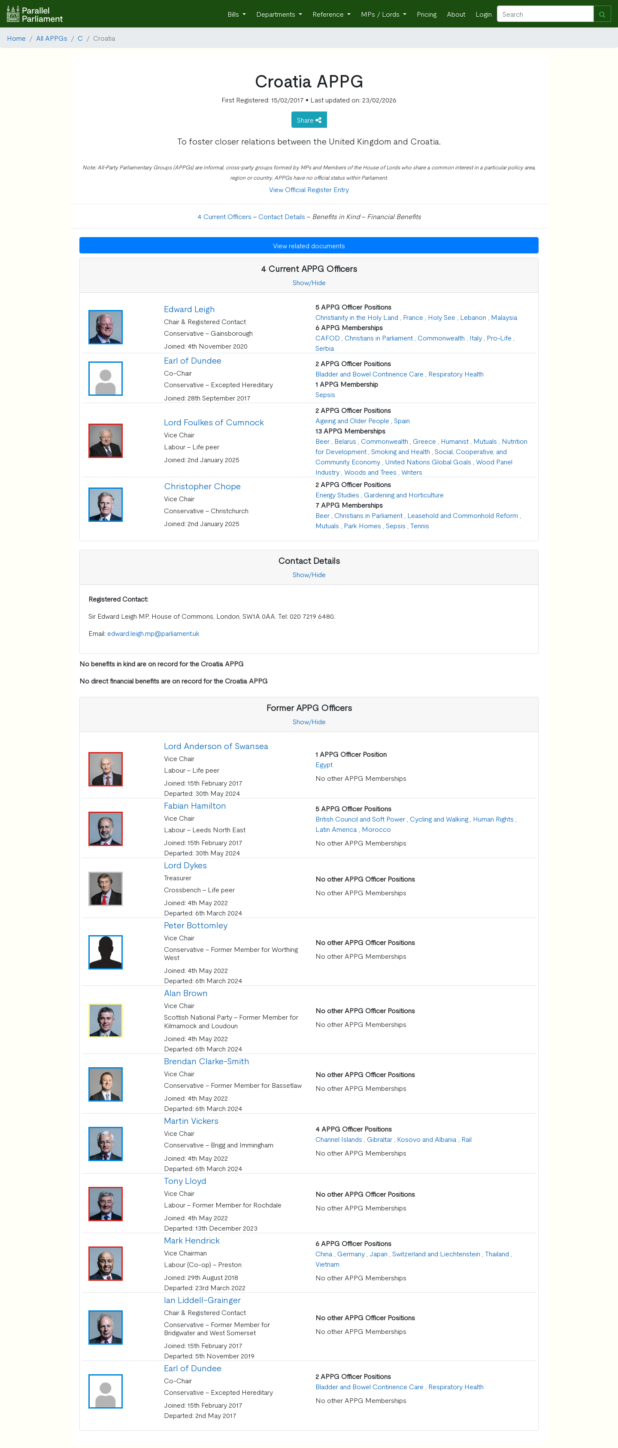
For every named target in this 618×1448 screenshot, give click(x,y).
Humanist (455, 441)
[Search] (545, 14)
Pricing (426, 13)
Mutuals (485, 441)
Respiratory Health (456, 373)
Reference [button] (328, 13)
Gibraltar (379, 1139)
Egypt (324, 764)
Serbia (324, 347)
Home (16, 37)
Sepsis (325, 394)
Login (484, 13)
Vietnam (327, 1263)
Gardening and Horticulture (404, 494)
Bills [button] (234, 13)
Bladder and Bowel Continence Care (369, 373)
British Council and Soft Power (360, 818)
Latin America (336, 829)
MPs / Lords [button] (381, 13)
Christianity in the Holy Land (356, 317)
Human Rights (493, 818)
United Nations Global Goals (428, 461)
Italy (476, 337)
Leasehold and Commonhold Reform (462, 515)
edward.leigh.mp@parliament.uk (153, 633)
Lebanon (473, 317)
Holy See (441, 317)
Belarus (345, 441)
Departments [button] (276, 13)
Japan (379, 1253)
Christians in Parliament (379, 337)
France (413, 317)
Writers (411, 471)
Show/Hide (309, 282)
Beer (322, 441)
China (324, 1253)
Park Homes (362, 525)
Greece (424, 441)
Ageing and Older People (352, 420)
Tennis (419, 525)
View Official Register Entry (309, 189)
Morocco (376, 829)
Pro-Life (499, 337)
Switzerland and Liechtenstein (436, 1253)
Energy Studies (337, 494)
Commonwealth (441, 337)
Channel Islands (338, 1139)
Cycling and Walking (439, 818)
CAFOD (327, 337)
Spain (402, 420)
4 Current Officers (224, 216)
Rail (466, 1139)
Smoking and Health (400, 451)
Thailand (497, 1253)
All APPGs (51, 37)
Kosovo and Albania (427, 1139)
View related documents (309, 245)
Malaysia (504, 317)
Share (309, 119)
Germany (351, 1253)
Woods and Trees (370, 471)
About (456, 13)
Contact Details (281, 216)
